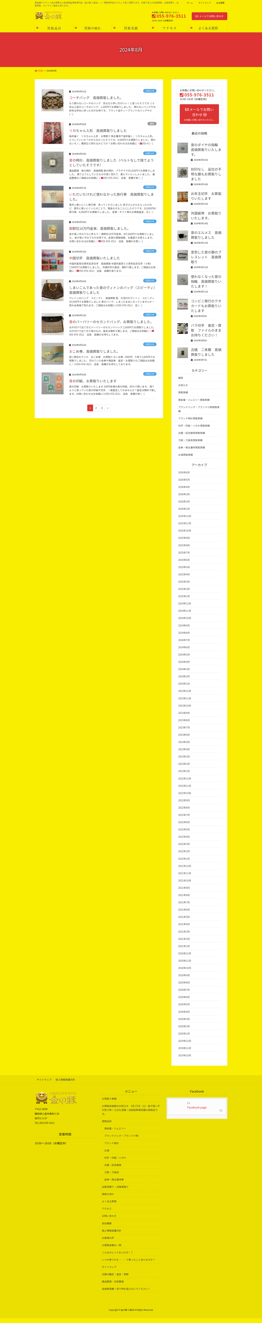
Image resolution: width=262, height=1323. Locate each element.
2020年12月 (184, 958)
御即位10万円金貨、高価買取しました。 (100, 228)
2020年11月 (184, 965)
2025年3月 (184, 586)
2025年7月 (184, 557)
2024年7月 (184, 645)
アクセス (106, 1213)
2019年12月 (184, 1045)
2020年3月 (184, 1024)
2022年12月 (184, 783)
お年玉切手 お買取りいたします (205, 196)
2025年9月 (184, 542)
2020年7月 (184, 994)
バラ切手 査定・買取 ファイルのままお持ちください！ (205, 332)
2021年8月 (184, 900)
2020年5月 (184, 1009)
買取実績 (183, 397)
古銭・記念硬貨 (112, 1169)
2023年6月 (184, 739)
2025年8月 (184, 550)
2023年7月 (184, 732)
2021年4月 (184, 929)
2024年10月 (184, 623)
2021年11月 (184, 878)
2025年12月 (184, 521)
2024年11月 (184, 615)
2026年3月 (184, 499)
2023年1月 (184, 776)
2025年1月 (184, 601)
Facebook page (197, 1112)
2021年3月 (184, 936)
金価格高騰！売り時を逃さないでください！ (126, 1293)
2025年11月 (184, 528)
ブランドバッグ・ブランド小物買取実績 (198, 414)
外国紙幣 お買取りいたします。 (205, 215)
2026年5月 (184, 484)
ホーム (190, 2)
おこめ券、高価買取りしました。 (95, 351)
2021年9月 (184, 892)
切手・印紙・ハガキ (115, 1162)
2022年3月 (184, 848)
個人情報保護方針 (66, 1084)
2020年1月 (184, 1038)
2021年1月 (184, 951)
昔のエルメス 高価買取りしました (205, 235)
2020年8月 (184, 987)
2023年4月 (184, 754)
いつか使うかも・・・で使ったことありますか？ (128, 1264)
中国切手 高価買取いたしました (95, 257)
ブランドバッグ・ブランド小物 (121, 1140)
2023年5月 (184, 747)
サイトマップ (204, 2)
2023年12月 (184, 695)
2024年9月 (184, 630)
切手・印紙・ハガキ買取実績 (194, 430)
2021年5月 (184, 921)
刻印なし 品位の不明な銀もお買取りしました (205, 174)
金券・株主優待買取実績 (191, 452)
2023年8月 (184, 725)
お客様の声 (108, 1242)
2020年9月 (184, 980)
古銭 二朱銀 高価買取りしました (205, 357)
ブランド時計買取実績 (190, 423)
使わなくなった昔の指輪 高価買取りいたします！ (205, 281)
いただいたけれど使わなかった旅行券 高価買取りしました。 (112, 197)
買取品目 (107, 1126)
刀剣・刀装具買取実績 (190, 445)
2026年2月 (184, 506)
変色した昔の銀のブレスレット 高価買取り (205, 257)
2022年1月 (184, 863)
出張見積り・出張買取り (115, 1191)
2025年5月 (184, 572)
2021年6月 (184, 914)
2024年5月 (184, 659)
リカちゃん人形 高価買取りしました (98, 130)
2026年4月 (184, 491)
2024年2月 (184, 681)
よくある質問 (109, 1206)
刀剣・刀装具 (111, 1177)
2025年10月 (184, 535)
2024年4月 (184, 666)
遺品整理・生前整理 (113, 1286)
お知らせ (149, 90)
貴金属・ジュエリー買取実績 (194, 404)
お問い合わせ (109, 1220)
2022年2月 (184, 856)
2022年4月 (184, 841)
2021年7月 (184, 907)
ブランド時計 (111, 1148)
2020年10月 (184, 972)
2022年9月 (184, 805)
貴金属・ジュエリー (115, 1133)
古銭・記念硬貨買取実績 (191, 437)
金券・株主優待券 (114, 1184)
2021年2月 (184, 943)
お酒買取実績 (185, 459)
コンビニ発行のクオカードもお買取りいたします (205, 305)
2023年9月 (184, 717)
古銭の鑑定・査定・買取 (115, 1279)
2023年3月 (184, 761)
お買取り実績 (109, 1103)
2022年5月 (184, 834)
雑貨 (152, 123)
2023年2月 (184, 768)
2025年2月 (184, 593)
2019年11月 (184, 1053)
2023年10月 (184, 710)
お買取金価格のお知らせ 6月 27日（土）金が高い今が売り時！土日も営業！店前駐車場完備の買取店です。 (131, 1114)
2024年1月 (184, 688)
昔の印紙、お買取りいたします (93, 380)
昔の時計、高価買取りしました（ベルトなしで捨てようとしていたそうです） (112, 162)
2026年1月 (184, 513)
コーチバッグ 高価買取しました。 (97, 97)
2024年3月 (184, 674)
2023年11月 (184, 703)
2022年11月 (184, 790)
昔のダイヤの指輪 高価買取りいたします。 (206, 149)
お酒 (106, 1155)
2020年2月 (184, 1031)
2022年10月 (184, 798)
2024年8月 (184, 637)
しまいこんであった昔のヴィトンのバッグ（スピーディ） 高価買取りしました (110, 290)
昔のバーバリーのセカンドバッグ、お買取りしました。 (112, 321)
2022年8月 (184, 812)
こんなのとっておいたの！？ (117, 1257)
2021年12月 (184, 870)
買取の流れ (108, 1199)
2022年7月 (184, 819)
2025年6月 (184, 564)
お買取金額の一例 (111, 1250)
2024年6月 (184, 652)
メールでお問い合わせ (209, 16)
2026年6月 (184, 477)
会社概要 (220, 2)
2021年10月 (184, 885)
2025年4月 (184, 579)
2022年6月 (184, 827)
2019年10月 (184, 1060)
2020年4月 (184, 1016)
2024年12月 (184, 608)
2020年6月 (184, 1002)
